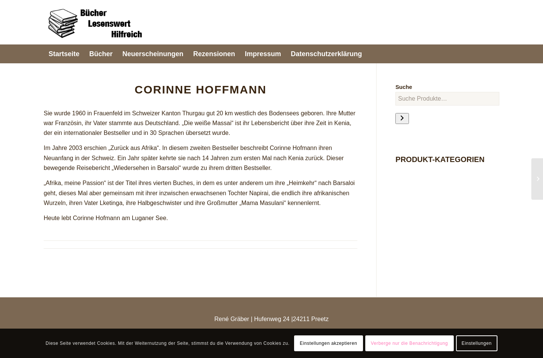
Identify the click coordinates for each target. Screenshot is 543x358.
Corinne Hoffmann (200, 89)
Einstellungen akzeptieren (328, 343)
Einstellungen (477, 343)
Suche (403, 87)
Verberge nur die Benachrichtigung (409, 343)
